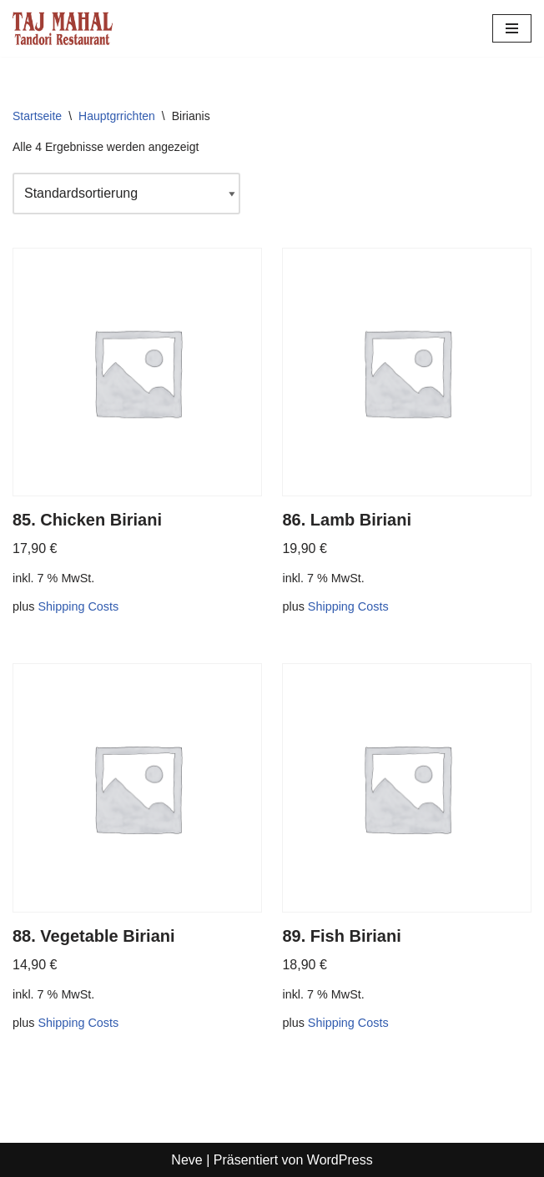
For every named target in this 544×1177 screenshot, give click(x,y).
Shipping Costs (78, 606)
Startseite (37, 116)
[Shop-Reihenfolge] (126, 193)
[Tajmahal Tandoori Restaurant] (63, 28)
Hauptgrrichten (116, 116)
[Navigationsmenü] (511, 28)
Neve (186, 1160)
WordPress (340, 1160)
